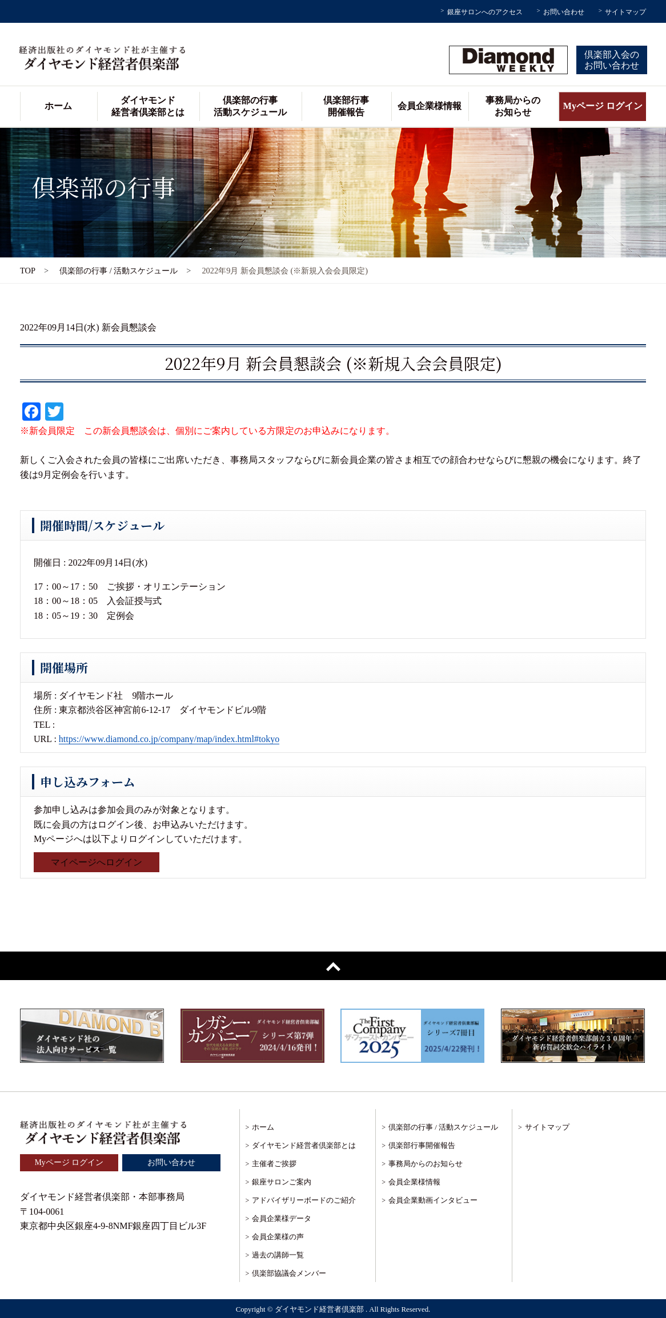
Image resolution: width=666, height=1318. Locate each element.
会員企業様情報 (430, 106)
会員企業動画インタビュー (433, 1200)
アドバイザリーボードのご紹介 (304, 1200)
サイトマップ (625, 12)
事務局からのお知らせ (513, 106)
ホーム (58, 106)
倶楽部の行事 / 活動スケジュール (118, 270)
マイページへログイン (96, 862)
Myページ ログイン (603, 106)
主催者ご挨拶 (274, 1163)
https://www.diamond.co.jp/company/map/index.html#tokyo (169, 739)
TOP (27, 270)
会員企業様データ (281, 1218)
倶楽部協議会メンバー (289, 1273)
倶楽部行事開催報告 (346, 106)
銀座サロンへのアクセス (485, 12)
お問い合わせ (563, 12)
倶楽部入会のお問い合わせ (611, 60)
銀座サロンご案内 (281, 1182)
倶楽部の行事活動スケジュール (250, 106)
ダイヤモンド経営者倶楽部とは (147, 106)
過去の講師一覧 (278, 1255)
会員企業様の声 (278, 1236)
